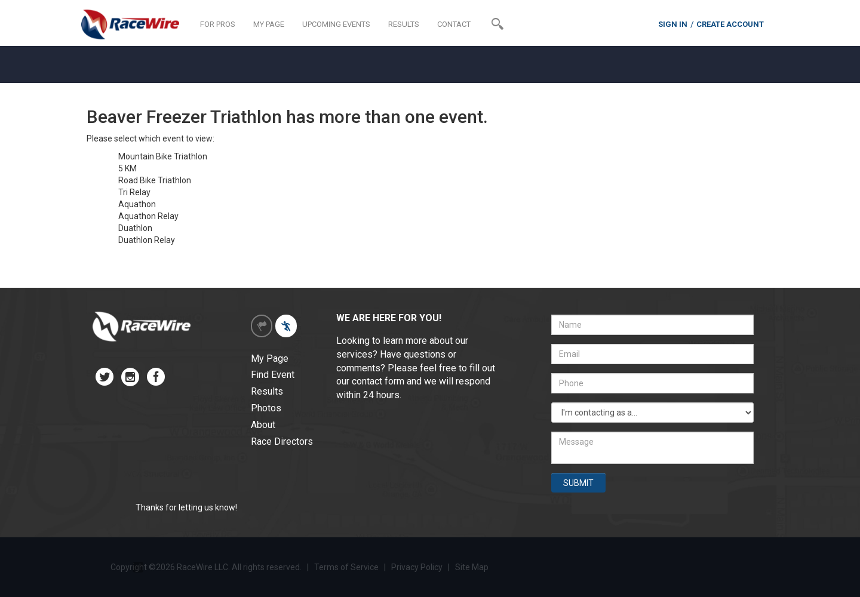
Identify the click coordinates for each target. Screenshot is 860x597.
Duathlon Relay (146, 240)
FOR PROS (217, 24)
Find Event (272, 374)
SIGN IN (672, 24)
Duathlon (135, 228)
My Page (269, 358)
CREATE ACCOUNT (730, 24)
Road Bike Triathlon (154, 180)
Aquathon (137, 204)
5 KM (127, 168)
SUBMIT (578, 483)
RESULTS (403, 24)
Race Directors (282, 441)
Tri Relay (134, 192)
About (263, 424)
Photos (266, 408)
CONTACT (454, 24)
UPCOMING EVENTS (336, 24)
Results (267, 391)
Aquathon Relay (148, 216)
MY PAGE (268, 24)
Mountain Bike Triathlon (162, 156)
